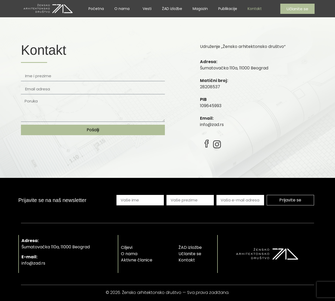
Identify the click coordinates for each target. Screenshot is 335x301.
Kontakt (255, 8)
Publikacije (227, 8)
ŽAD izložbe (172, 8)
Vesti (147, 8)
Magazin (200, 8)
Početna (96, 8)
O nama (123, 8)
